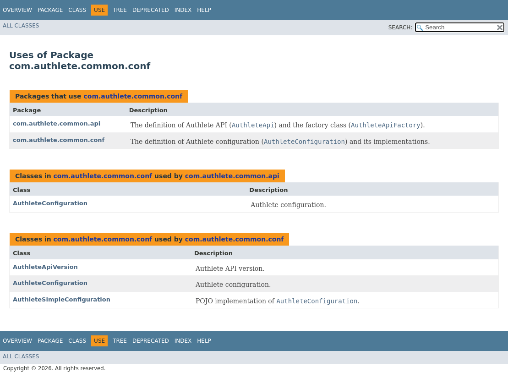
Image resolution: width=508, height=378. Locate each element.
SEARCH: (400, 27)
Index (183, 10)
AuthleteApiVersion (45, 266)
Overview (17, 10)
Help (204, 10)
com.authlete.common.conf (132, 96)
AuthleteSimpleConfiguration (61, 299)
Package (50, 10)
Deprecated (150, 10)
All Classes (21, 25)
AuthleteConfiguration (50, 203)
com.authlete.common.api (56, 123)
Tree (120, 10)
